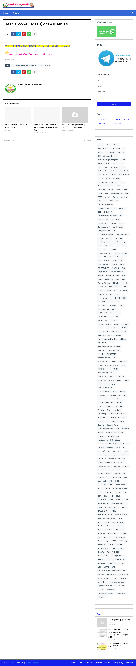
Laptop (100, 328)
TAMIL (113, 511)
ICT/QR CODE (102, 305)
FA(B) (123, 279)
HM (111, 298)
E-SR (120, 261)
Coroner (109, 238)
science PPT (115, 470)
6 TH (99, 171)
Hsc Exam (101, 302)
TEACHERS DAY (103, 522)
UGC (99, 567)
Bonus (118, 190)
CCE (117, 201)
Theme (12, 663)
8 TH (126, 171)
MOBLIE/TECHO (114, 350)
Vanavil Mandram (104, 578)
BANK (107, 186)
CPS (105, 246)
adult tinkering (124, 175)
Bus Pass (124, 197)
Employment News (116, 272)
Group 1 (101, 290)
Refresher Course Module (114, 432)
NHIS (123, 365)
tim (99, 537)
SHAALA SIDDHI (115, 477)
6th (105, 171)
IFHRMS (113, 305)
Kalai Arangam (103, 320)
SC (114, 451)
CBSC (111, 201)
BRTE (100, 197)
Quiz (117, 429)
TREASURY (102, 563)
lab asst (116, 324)
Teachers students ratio (106, 526)
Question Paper (112, 425)
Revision (101, 447)
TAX (120, 518)
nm (109, 369)
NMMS (115, 369)
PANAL (126, 380)
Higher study (102, 298)
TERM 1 (120, 526)
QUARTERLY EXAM (117, 421)
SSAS (106, 496)
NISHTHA (101, 369)
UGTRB (106, 567)
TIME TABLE (107, 537)
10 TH (100, 152)
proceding (116, 410)
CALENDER (102, 201)
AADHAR (113, 175)
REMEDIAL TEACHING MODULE (109, 440)
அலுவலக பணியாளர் (117, 582)
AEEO (108, 178)
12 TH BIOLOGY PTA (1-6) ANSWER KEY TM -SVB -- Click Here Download (37, 46)
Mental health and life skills (107, 339)
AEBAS (100, 178)
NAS (114, 358)
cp (124, 242)
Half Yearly (123, 290)
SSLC (118, 496)
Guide (109, 290)
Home (72, 663)
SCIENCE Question (104, 474)
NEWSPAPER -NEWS (112, 365)
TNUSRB (119, 545)
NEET (114, 361)
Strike (111, 500)
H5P (115, 290)
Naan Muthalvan (104, 358)
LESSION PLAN (103, 332)
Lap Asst (125, 324)
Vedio (115, 578)
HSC (124, 298)
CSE (117, 246)
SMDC (117, 481)
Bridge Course (103, 193)
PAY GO (122, 391)
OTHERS (111, 380)
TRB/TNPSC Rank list (119, 559)
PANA (119, 380)
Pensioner (101, 395)
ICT (117, 302)
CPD (99, 246)
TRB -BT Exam (103, 556)
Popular (100, 614)
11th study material (105, 156)
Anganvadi (116, 178)
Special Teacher (120, 492)
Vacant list (124, 574)
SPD (99, 492)
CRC (111, 246)
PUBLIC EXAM (103, 421)
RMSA (118, 447)
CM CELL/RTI (115, 219)
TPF (113, 548)
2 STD (107, 163)
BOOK (125, 190)
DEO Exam (112, 249)
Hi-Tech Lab (114, 294)
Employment (102, 272)
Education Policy (118, 264)
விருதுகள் (101, 597)
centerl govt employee (105, 205)
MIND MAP (102, 343)
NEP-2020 (122, 361)
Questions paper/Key (105, 429)
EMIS (123, 268)
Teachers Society (118, 522)
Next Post (86, 140)
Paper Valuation (103, 384)
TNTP (111, 545)
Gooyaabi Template (32, 663)
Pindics (109, 406)
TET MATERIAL (113, 533)
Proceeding (102, 414)
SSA (99, 496)
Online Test (102, 380)
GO (127, 283)
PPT (121, 406)
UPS (113, 567)
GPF (125, 287)
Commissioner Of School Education (110, 227)
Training (121, 548)
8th (99, 175)
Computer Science (122, 234)
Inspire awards (115, 313)
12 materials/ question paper (26, 65)
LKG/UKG (114, 332)
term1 (117, 530)
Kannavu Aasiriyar (104, 324)
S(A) (103, 451)
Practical (101, 410)
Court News (116, 242)
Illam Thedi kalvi (103, 309)
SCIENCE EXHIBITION (121, 466)
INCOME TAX (102, 313)
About (80, 663)
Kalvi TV (114, 320)
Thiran (123, 533)
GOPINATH (102, 287)
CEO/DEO (122, 208)
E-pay (114, 261)
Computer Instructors (105, 234)
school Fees (102, 459)
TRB (108, 552)
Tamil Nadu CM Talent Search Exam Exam (112, 515)
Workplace (124, 578)
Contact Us (101, 123)
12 (8, 29)
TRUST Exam (112, 563)
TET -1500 (101, 533)
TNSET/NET (102, 545)
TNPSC (113, 541)
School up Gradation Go (106, 462)
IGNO (120, 305)
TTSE (122, 563)
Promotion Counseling (117, 414)
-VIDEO (100, 145)
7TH (119, 171)
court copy (118, 238)
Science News (103, 470)
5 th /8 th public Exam (111, 167)
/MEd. (108, 145)
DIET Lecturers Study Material (114, 257)
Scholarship (102, 455)
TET (123, 530)
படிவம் (100, 589)
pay (113, 384)
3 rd (122, 163)
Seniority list (102, 477)
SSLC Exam (102, 500)
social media (120, 485)
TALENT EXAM (103, 511)
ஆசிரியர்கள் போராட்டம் (107, 586)
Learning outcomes (112, 328)
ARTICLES (113, 182)
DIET (99, 257)
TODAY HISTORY (103, 548)
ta (118, 507)
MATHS (123, 332)
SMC (110, 481)
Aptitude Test (102, 182)
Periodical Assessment (106, 399)
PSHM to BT (115, 417)
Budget (115, 197)
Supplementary (103, 503)
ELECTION (115, 268)
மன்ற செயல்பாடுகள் (105, 593)
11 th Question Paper (117, 152)
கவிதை (121, 586)
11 (106, 152)
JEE (111, 317)
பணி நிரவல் (110, 589)
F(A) (117, 279)
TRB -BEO (115, 552)
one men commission (105, 376)
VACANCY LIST (112, 574)
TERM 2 (100, 530)
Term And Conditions (122, 119)
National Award (103, 361)
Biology (47, 65)
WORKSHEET (102, 582)
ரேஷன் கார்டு (120, 593)
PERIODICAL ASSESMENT (117, 395)
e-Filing (106, 261)
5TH (123, 167)
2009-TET (115, 163)
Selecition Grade (119, 474)
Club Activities (103, 219)
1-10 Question (115, 148)
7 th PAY (112, 171)
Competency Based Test (106, 231)
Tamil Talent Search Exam (107, 518)
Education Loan (103, 264)
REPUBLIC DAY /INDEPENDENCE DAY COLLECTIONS (111, 444)
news (100, 365)
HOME (117, 298)
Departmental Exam (105, 253)
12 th (40, 65)
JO (117, 317)
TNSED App (123, 541)
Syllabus (112, 507)
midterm (123, 339)
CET (99, 212)
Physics (100, 406)
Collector (113, 223)
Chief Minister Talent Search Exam (110, 216)
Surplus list (102, 507)
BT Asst (107, 197)
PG (118, 399)
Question (101, 425)
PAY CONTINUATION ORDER (107, 391)
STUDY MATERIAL (122, 500)
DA (99, 249)
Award (122, 182)
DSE (99, 261)
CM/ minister (102, 223)
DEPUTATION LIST (121, 253)
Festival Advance (104, 283)
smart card (102, 481)
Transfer (101, 552)
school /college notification (118, 455)
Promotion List (103, 417)
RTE (124, 447)
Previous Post (9, 140)
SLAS (125, 477)
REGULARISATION (113, 436)
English (100, 276)
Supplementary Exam (119, 503)
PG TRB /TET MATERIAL (106, 403)
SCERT (120, 451)
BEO (118, 186)
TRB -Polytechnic (116, 556)
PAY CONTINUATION (105, 388)
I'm (112, 302)
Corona (100, 238)
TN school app (103, 541)
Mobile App (102, 350)
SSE (112, 496)
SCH (126, 451)
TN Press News (120, 537)
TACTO (124, 507)
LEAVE (124, 328)
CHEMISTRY (108, 212)
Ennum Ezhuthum (112, 276)
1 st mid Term (103, 148)
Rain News (125, 429)
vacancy (101, 574)
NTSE (113, 373)
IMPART (115, 309)
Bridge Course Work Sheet (120, 193)
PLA (116, 406)
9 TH (105, 175)
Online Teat (120, 376)
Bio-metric (101, 190)
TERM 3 (109, 530)
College (121, 223)
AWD (100, 186)
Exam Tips (109, 279)
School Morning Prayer (117, 459)
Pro (108, 410)
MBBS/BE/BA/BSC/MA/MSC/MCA (109, 335)
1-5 (124, 148)
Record (100, 432)
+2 (114, 145)
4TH (99, 167)
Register (101, 436)
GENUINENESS (118, 283)
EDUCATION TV (103, 268)
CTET (123, 246)
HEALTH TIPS (102, 294)
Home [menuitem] (5, 13)
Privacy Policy (102, 119)
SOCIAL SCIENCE (104, 488)
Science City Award (104, 466)
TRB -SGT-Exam (103, 559)
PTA (124, 417)
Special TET (108, 492)
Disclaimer (118, 123)
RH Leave (110, 447)
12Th (100, 163)
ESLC (123, 276)
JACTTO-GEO (102, 317)
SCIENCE (121, 462)
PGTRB (119, 403)
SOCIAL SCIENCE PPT (105, 485)
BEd (113, 186)
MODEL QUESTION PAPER (107, 354)
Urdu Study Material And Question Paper (112, 571)
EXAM (100, 279)
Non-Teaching (103, 373)
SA (109, 451)
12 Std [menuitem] (14, 13)
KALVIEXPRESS (34, 84)
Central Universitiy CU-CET (107, 208)
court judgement (104, 242)
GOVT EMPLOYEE (115, 287)
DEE (104, 249)
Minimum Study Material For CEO (109, 346)
